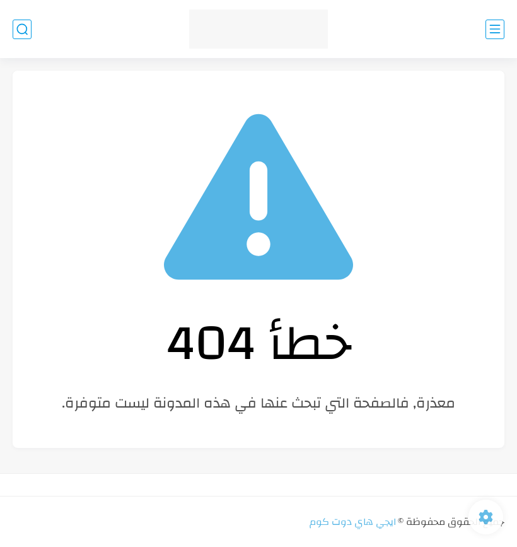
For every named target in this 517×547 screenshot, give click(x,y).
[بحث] (22, 29)
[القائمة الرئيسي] (494, 29)
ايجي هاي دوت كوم (353, 521)
